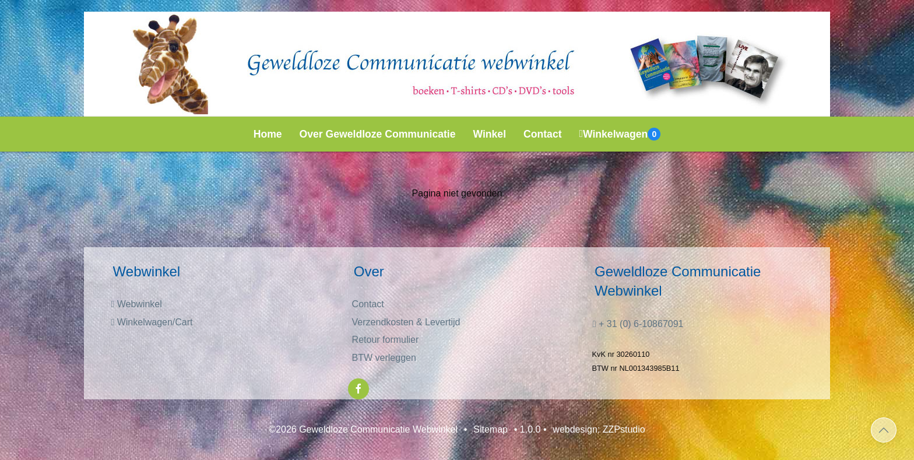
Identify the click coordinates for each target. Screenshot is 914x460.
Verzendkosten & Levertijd (406, 322)
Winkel (490, 134)
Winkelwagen (620, 134)
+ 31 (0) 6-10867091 (638, 324)
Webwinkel (136, 304)
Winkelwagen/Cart (151, 322)
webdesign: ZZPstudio (599, 429)
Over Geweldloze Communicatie (378, 134)
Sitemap (490, 429)
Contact (542, 134)
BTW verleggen (384, 358)
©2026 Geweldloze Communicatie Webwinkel (363, 429)
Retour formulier (385, 340)
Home (268, 134)
